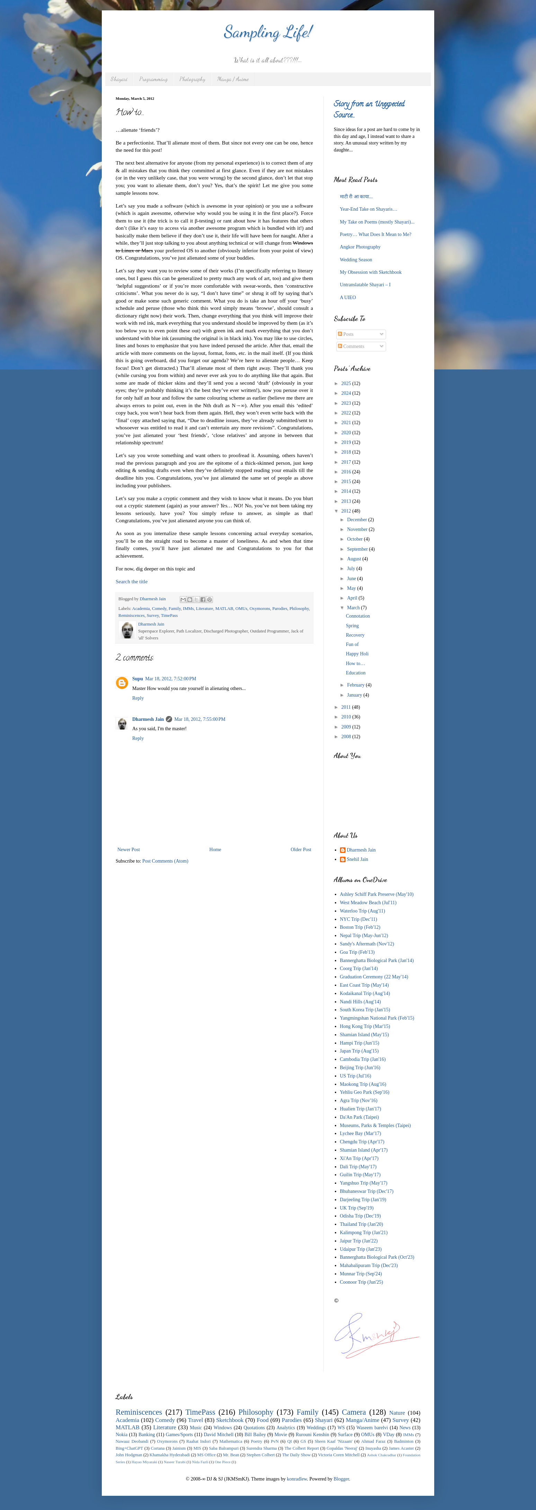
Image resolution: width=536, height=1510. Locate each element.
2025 (346, 383)
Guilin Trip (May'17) (360, 1174)
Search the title (132, 581)
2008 (346, 736)
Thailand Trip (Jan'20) (361, 1224)
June (352, 578)
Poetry (256, 1441)
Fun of (352, 644)
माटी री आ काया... (356, 196)
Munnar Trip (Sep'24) (361, 1273)
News (405, 1427)
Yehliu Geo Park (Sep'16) (365, 1092)
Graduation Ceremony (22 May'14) (374, 976)
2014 (346, 491)
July (351, 568)
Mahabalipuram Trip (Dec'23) (369, 1265)
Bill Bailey (255, 1434)
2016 (346, 471)
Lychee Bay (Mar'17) (360, 1133)
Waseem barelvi (372, 1427)
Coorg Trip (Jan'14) (359, 968)
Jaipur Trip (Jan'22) (359, 1240)
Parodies (279, 608)
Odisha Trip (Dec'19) (360, 1216)
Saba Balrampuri (224, 1448)
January (355, 695)
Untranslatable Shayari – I (365, 284)
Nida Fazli (200, 1462)
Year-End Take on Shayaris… (368, 209)
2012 (346, 511)
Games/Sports (179, 1434)
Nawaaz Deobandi (132, 1441)
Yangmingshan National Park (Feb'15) (377, 1018)
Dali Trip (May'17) (358, 1166)
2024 (346, 393)
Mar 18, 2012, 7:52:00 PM (170, 678)
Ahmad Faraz (373, 1441)
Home (215, 849)
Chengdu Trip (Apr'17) (362, 1141)
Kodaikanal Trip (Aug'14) (365, 993)
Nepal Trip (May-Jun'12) (364, 935)
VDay (388, 1434)
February (356, 685)
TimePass (169, 615)
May (352, 588)
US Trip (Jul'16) (355, 1076)
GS (303, 1441)
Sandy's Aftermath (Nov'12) (367, 943)
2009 (346, 727)
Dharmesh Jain (148, 719)
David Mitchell (219, 1434)
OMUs (241, 608)
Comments (351, 346)
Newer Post (128, 849)
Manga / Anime (233, 79)
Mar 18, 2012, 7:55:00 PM (199, 719)
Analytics (285, 1427)
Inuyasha (373, 1448)
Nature (397, 1412)
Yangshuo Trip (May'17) (363, 1183)
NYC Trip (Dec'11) (358, 919)
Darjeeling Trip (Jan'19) (363, 1199)
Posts (346, 334)
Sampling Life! (268, 31)
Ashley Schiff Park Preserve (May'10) (377, 894)
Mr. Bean (231, 1454)
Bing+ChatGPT (129, 1448)
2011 (346, 707)
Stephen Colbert (261, 1454)
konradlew (297, 1479)
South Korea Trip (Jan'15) (365, 1009)
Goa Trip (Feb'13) (357, 952)
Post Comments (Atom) (165, 861)
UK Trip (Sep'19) (357, 1208)
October (355, 539)
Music (196, 1427)
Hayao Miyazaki (144, 1462)
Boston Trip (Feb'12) (360, 927)
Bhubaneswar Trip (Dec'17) (367, 1191)
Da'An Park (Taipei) (359, 1117)
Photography (192, 79)
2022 (346, 413)
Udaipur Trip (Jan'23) (361, 1249)
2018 (346, 452)
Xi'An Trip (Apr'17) (359, 1158)
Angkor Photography (360, 247)
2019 (346, 442)
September (358, 549)
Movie (281, 1434)
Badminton (403, 1441)
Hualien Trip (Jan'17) (360, 1108)
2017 (346, 462)
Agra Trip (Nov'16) (358, 1100)
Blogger (341, 1479)
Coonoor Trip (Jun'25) (361, 1282)
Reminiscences (131, 615)
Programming (153, 79)
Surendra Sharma (262, 1448)
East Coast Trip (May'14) (364, 985)
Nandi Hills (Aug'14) (360, 1001)
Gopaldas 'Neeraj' (342, 1448)
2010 (346, 716)
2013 (346, 501)
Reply (138, 698)
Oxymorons (260, 608)
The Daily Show (296, 1454)
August (354, 558)
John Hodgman (129, 1454)
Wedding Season (356, 259)
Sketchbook (229, 1420)
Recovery (355, 635)
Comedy (159, 608)
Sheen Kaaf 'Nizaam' (333, 1441)
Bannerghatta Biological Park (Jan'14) (377, 960)
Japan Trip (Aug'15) (359, 1051)
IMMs (188, 608)
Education (356, 672)
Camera (354, 1412)
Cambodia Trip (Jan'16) (363, 1059)
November (358, 529)
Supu (137, 678)
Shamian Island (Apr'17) (364, 1150)
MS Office (206, 1454)
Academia (141, 608)
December (357, 519)
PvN (274, 1441)
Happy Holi (357, 653)
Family (175, 608)
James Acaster (401, 1448)
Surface (345, 1434)
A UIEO (348, 297)
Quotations (254, 1427)
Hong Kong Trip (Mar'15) (365, 1026)
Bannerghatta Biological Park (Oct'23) (377, 1257)
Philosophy (299, 608)
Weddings (316, 1427)
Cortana (158, 1448)
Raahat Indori (198, 1441)
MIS (197, 1448)
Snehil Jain (357, 859)
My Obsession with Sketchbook (371, 272)
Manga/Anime (362, 1420)
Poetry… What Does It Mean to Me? (376, 234)
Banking (147, 1434)
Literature (204, 608)
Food (263, 1420)
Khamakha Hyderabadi (170, 1454)
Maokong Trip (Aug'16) (363, 1084)
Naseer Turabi (175, 1462)
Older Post (301, 849)
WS (341, 1427)
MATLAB (224, 608)
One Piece (223, 1462)
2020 (346, 432)
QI (289, 1441)
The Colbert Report (302, 1448)
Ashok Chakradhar (381, 1455)
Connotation (358, 616)
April (352, 598)
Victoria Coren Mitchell (338, 1454)
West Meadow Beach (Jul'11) (368, 902)
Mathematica (231, 1441)
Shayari (119, 79)
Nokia (121, 1434)
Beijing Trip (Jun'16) (360, 1067)
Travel (195, 1420)
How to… (355, 663)
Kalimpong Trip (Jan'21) (364, 1232)
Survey (153, 615)
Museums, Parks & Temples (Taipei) (375, 1125)
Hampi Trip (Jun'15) (359, 1043)
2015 (346, 481)
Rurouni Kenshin (312, 1434)
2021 (346, 422)
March (354, 607)
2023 (346, 403)
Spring (352, 625)
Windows (223, 1427)
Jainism (179, 1448)
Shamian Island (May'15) (364, 1034)
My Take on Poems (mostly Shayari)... (377, 222)
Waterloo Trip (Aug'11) (362, 911)
